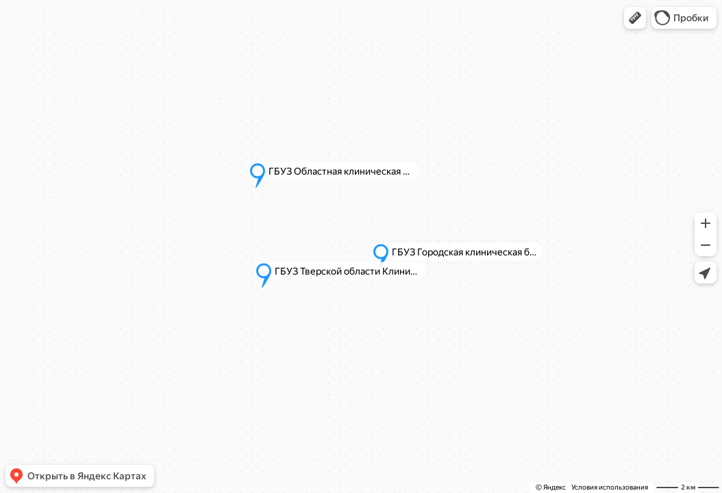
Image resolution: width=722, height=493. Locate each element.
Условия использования (609, 487)
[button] (635, 18)
